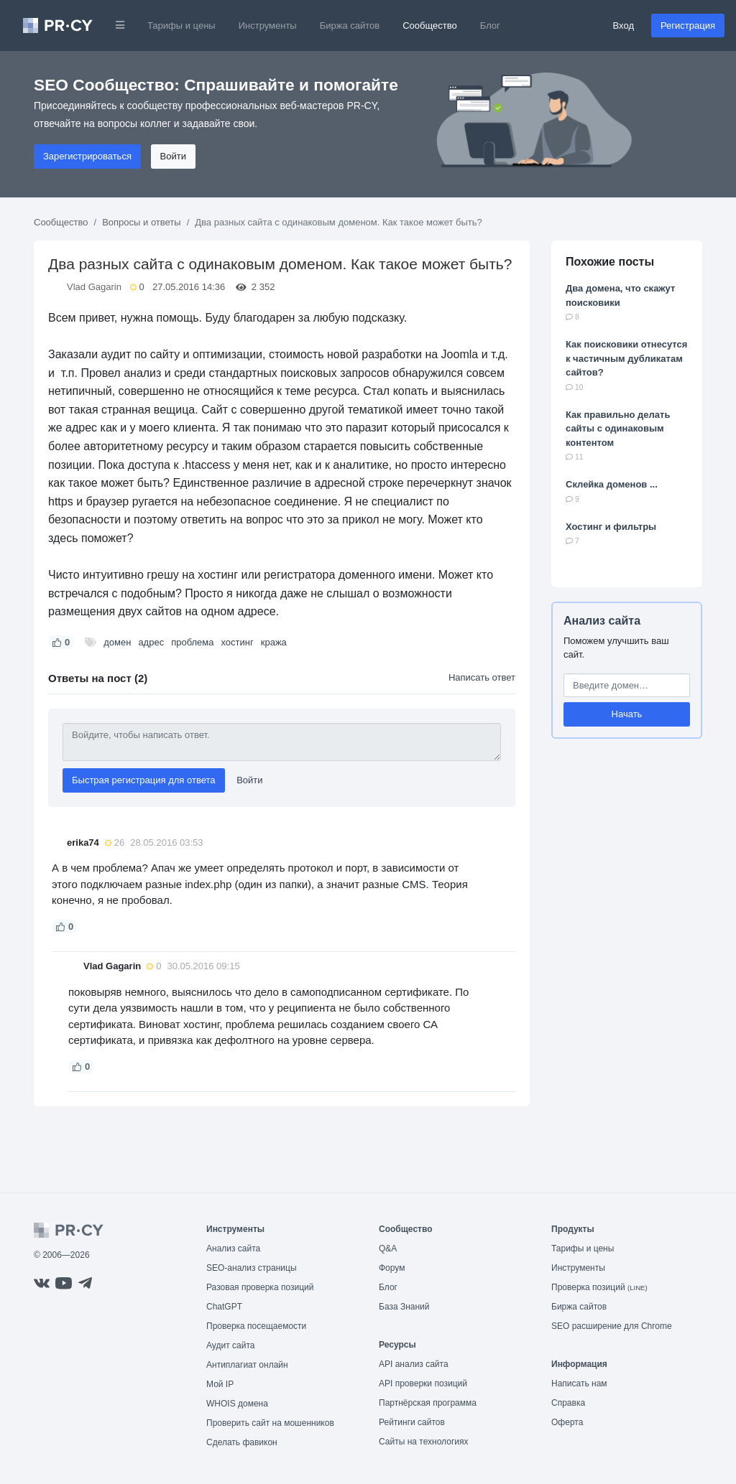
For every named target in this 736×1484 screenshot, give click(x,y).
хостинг (237, 642)
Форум (392, 1268)
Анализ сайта (602, 621)
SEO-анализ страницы (251, 1268)
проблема (192, 642)
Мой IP (220, 1384)
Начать (627, 714)
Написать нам (579, 1383)
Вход (623, 25)
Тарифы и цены (181, 25)
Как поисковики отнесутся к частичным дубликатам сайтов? (626, 358)
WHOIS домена (237, 1404)
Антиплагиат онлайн (247, 1365)
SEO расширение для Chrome (611, 1326)
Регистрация (688, 25)
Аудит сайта (230, 1345)
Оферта (567, 1422)
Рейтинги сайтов (412, 1422)
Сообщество (429, 25)
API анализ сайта (413, 1364)
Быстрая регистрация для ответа (144, 780)
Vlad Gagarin (94, 286)
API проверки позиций (423, 1383)
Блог (490, 25)
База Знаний (404, 1307)
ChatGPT (224, 1307)
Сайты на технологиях (423, 1442)
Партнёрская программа (428, 1403)
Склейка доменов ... (612, 484)
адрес (151, 642)
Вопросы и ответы (141, 222)
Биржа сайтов (350, 25)
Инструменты (268, 25)
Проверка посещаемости (256, 1326)
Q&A (388, 1248)
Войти (173, 156)
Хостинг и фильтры (611, 526)
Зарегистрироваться (87, 156)
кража (274, 642)
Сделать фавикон (241, 1442)
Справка (568, 1403)
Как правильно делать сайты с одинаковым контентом (618, 428)
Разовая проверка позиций (259, 1287)
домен (117, 642)
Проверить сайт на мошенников (270, 1423)
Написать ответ (481, 677)
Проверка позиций (599, 1287)
